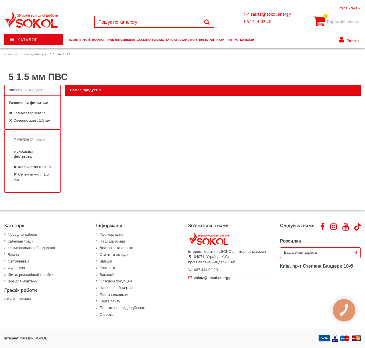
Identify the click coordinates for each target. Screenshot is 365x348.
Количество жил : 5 (29, 113)
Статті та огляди (113, 254)
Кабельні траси (21, 241)
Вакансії (106, 274)
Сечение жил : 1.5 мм (31, 120)
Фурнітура (16, 268)
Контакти (107, 268)
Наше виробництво (116, 288)
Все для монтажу (22, 281)
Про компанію (111, 234)
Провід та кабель (22, 234)
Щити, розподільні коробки (31, 274)
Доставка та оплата (116, 248)
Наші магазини (112, 241)
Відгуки (106, 261)
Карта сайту (110, 301)
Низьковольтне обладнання (31, 248)
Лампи (13, 254)
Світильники (18, 261)
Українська (350, 8)
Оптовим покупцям (116, 281)
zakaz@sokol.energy (271, 14)
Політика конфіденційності (122, 308)
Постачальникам (114, 294)
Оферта (106, 314)
